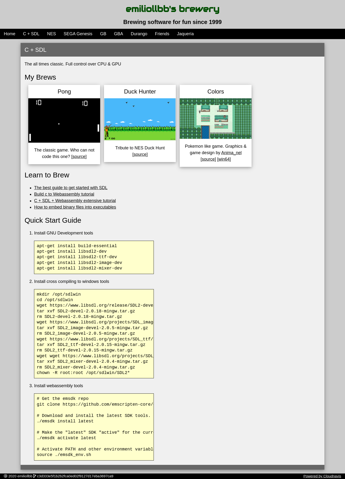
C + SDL (31, 33)
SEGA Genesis (78, 33)
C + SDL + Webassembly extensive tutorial (75, 200)
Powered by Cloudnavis (322, 476)
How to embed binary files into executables (75, 207)
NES (51, 33)
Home (9, 33)
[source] (78, 156)
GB (103, 33)
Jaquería (185, 33)
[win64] (224, 159)
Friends (162, 33)
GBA (118, 33)
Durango (139, 33)
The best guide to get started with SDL (70, 187)
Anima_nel (231, 152)
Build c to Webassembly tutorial (64, 194)
